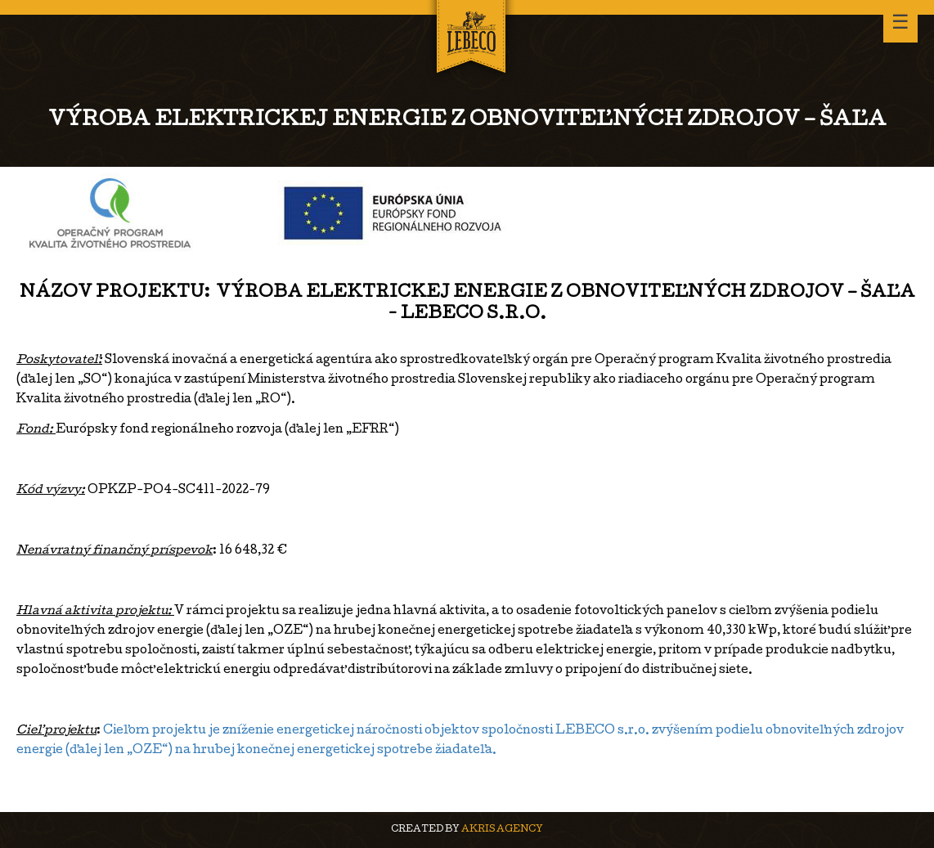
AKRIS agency (502, 829)
